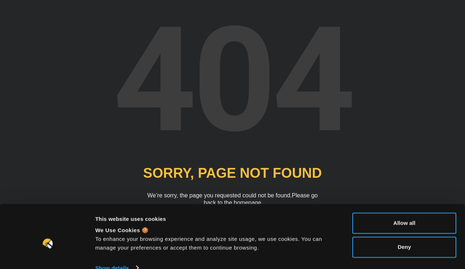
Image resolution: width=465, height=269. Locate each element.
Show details (112, 255)
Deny (404, 233)
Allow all (404, 210)
